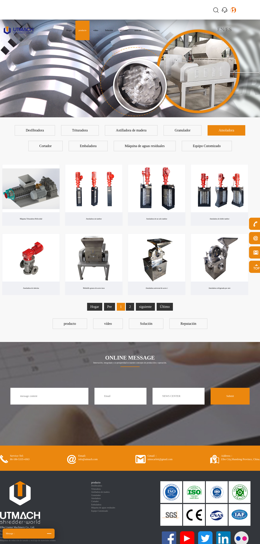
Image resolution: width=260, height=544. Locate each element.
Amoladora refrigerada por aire (219, 288)
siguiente (145, 306)
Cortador (95, 501)
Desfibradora (96, 485)
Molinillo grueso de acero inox (93, 288)
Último (165, 306)
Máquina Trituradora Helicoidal (31, 219)
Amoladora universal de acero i (156, 288)
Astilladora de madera (100, 492)
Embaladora (96, 504)
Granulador (96, 495)
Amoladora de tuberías (31, 288)
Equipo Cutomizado (99, 511)
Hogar (94, 306)
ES (229, 29)
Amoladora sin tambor (93, 219)
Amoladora (96, 498)
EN (220, 29)
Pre (109, 306)
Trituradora (96, 489)
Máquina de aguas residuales (103, 507)
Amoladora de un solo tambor (157, 219)
